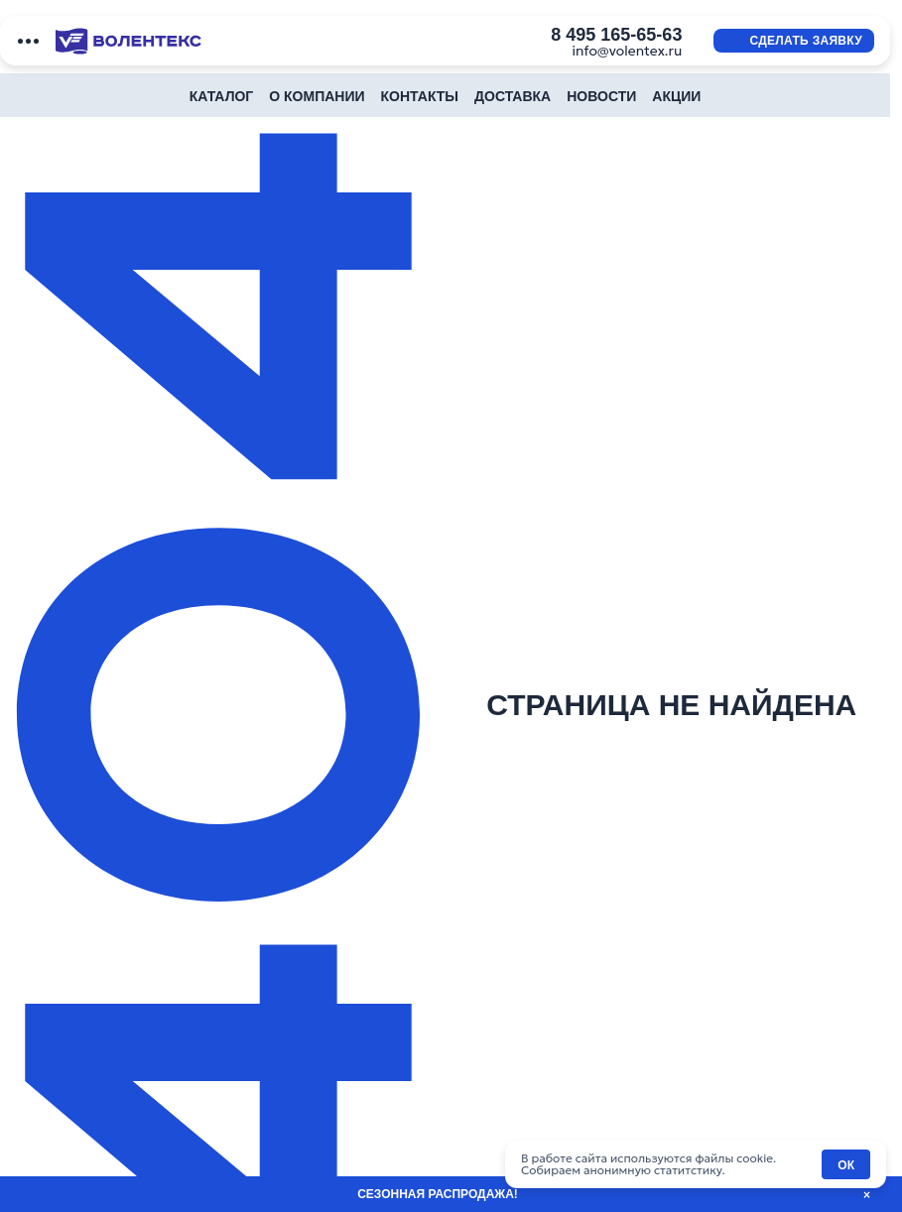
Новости (601, 96)
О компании (316, 96)
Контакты (419, 96)
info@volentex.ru (627, 51)
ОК (846, 1165)
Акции (676, 96)
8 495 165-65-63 (616, 35)
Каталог (222, 96)
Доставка (512, 96)
